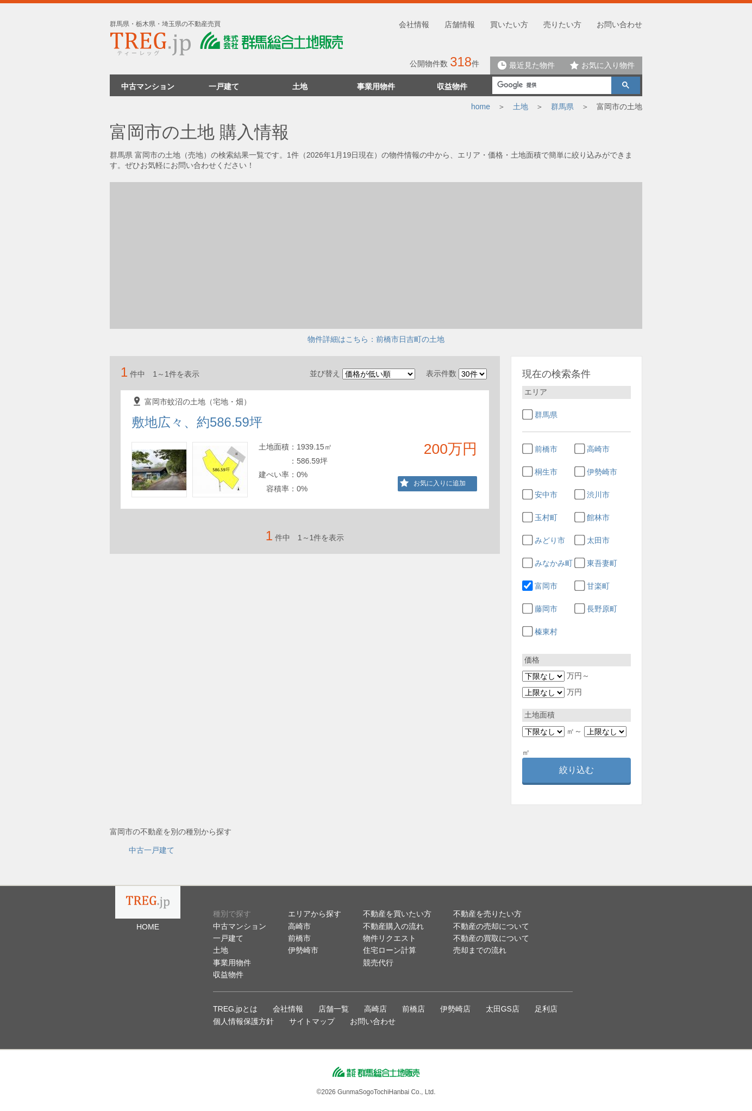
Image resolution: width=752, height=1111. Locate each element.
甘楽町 (598, 586)
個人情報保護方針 (243, 1021)
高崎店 (375, 1008)
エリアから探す (314, 913)
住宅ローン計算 (389, 950)
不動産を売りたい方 (487, 913)
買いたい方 (509, 24)
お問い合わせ (619, 24)
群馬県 (562, 106)
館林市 (598, 517)
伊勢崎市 (602, 471)
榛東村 (546, 631)
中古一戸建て (151, 850)
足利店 (546, 1008)
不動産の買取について (491, 938)
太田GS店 (502, 1008)
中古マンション (147, 86)
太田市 (598, 540)
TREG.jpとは (235, 1008)
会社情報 (414, 24)
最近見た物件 (526, 65)
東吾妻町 (602, 563)
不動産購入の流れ (393, 926)
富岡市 (546, 586)
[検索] (550, 85)
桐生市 (546, 471)
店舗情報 (459, 24)
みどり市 (550, 540)
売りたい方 (562, 24)
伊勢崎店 (455, 1008)
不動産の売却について (491, 926)
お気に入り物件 (602, 65)
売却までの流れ (479, 950)
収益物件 (452, 86)
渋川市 (598, 494)
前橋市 (546, 449)
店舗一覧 (333, 1008)
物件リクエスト (389, 938)
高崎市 (598, 449)
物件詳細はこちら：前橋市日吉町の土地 (376, 339)
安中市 (546, 494)
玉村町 (546, 517)
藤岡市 (546, 608)
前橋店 (413, 1008)
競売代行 (378, 962)
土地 (300, 86)
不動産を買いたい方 (397, 913)
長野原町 (602, 608)
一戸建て (224, 86)
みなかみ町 (554, 563)
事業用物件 (376, 86)
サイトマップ (312, 1021)
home (480, 106)
